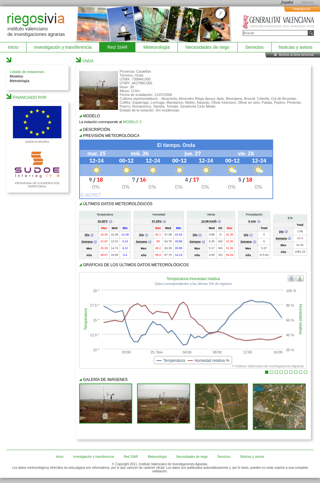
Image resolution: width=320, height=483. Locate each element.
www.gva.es (301, 9)
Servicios (254, 47)
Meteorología (156, 47)
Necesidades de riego (207, 47)
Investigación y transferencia (62, 47)
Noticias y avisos (295, 47)
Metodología (19, 81)
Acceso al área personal (296, 55)
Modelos (16, 76)
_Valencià (307, 2)
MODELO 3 (132, 122)
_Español (286, 2)
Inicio (13, 47)
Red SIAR (117, 47)
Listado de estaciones (27, 72)
